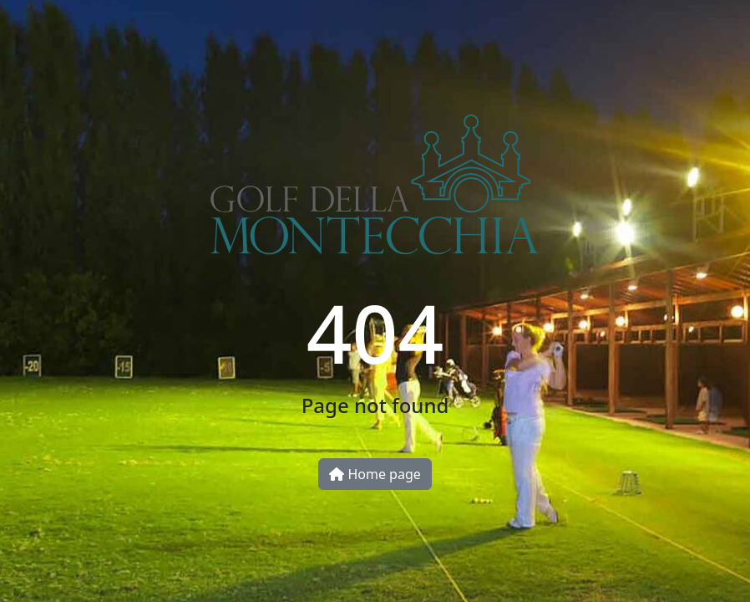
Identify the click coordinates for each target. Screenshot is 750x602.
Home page (375, 474)
